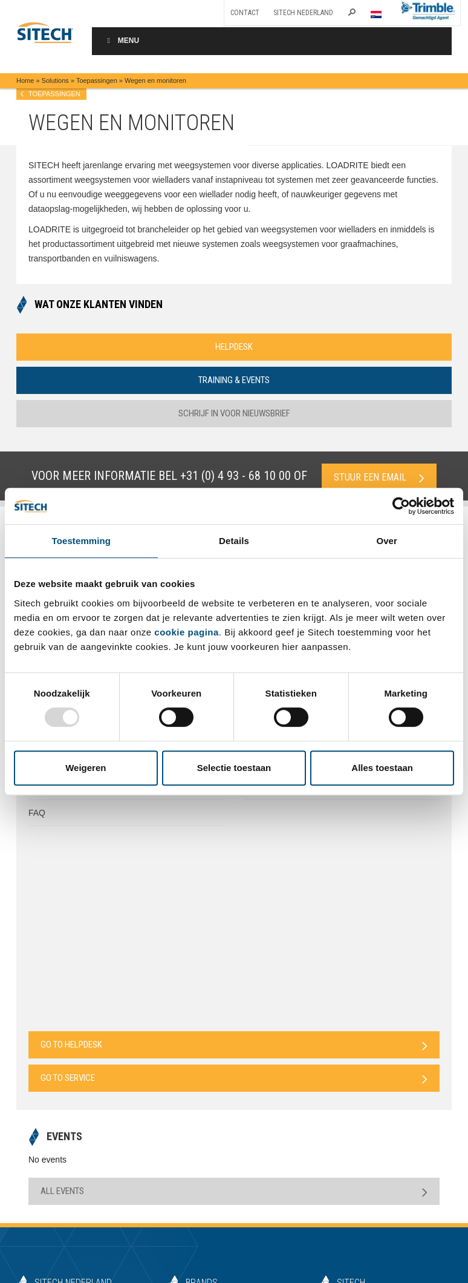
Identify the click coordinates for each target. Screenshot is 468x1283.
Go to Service (234, 1078)
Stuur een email (379, 477)
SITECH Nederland (303, 12)
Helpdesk (234, 346)
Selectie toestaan (234, 768)
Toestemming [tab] (81, 541)
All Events (234, 1191)
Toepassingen (96, 80)
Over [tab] (386, 541)
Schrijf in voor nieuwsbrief (234, 413)
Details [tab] (234, 541)
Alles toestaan (382, 768)
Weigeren (85, 768)
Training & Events (234, 380)
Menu (121, 40)
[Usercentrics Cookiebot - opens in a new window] (401, 506)
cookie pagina (186, 632)
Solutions (55, 80)
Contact (244, 12)
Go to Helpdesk (234, 1045)
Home (25, 80)
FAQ (36, 813)
